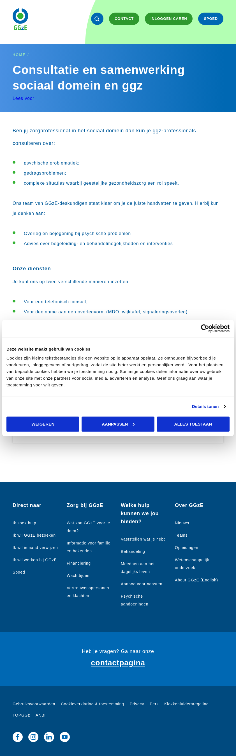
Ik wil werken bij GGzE (35, 560)
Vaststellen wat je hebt (143, 539)
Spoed (19, 572)
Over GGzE (189, 505)
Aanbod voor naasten (141, 584)
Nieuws (182, 523)
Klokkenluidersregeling (186, 704)
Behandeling (133, 551)
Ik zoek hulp (24, 523)
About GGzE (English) (196, 580)
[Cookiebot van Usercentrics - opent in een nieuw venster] (205, 328)
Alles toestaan (193, 423)
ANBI (41, 715)
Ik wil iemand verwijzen (35, 547)
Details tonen (205, 406)
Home (19, 55)
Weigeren (42, 423)
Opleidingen (186, 547)
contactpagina (118, 663)
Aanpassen (118, 423)
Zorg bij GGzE (85, 505)
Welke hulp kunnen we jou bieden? (140, 513)
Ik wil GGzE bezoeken (34, 535)
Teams (181, 535)
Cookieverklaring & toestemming (92, 704)
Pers (154, 704)
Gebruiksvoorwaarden (34, 704)
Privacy (137, 704)
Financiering (79, 563)
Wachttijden (78, 575)
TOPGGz (21, 715)
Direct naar (27, 505)
